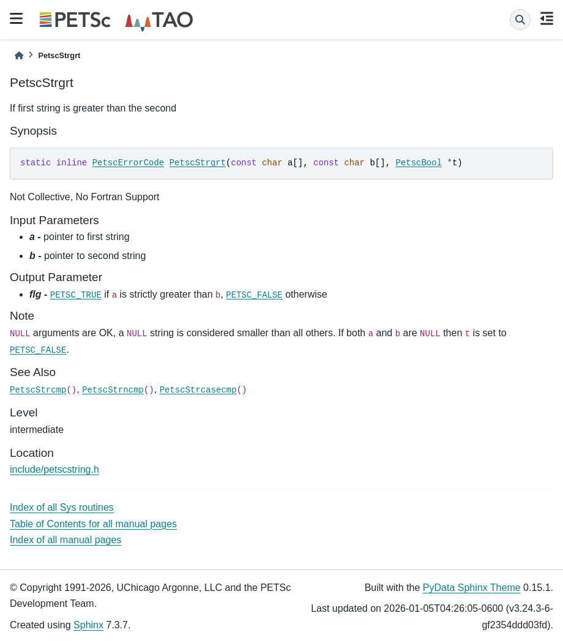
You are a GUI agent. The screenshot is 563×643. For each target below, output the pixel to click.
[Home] (19, 55)
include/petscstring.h (54, 469)
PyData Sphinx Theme (472, 587)
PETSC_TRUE (76, 295)
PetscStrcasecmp (198, 390)
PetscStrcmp (38, 390)
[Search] (520, 19)
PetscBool (418, 163)
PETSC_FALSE (254, 295)
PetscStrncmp (113, 390)
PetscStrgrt (198, 163)
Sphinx (88, 625)
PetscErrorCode (128, 163)
